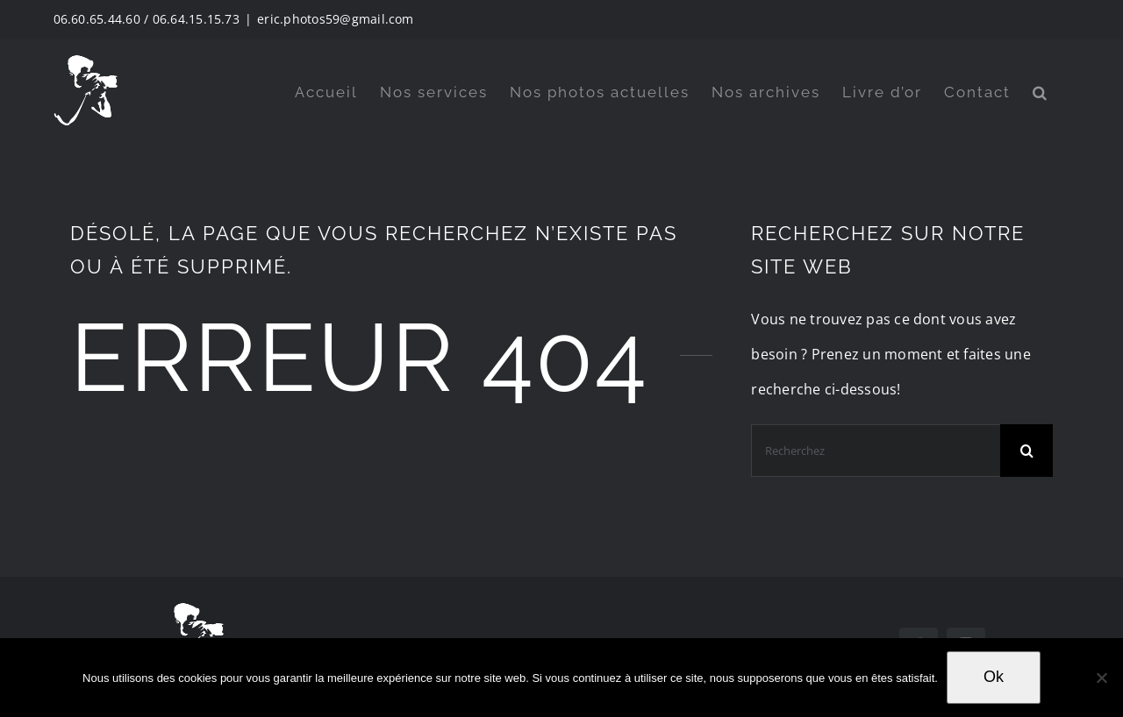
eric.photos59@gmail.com (335, 19)
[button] (1040, 92)
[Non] (1101, 677)
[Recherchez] (875, 450)
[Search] (1026, 450)
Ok (994, 676)
